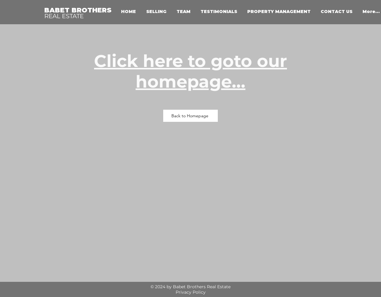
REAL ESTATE (64, 16)
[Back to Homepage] (190, 116)
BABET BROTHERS (78, 10)
